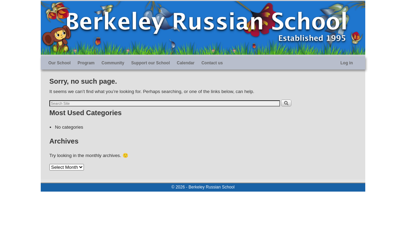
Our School (59, 63)
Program (86, 63)
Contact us (212, 63)
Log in (346, 63)
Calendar (185, 63)
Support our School (150, 63)
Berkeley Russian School (211, 187)
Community (113, 63)
